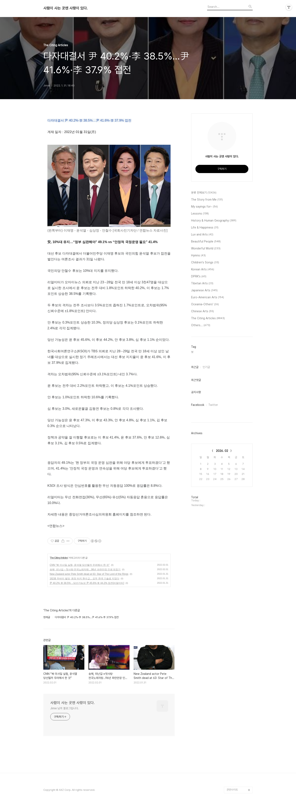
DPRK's (198, 276)
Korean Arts (202, 270)
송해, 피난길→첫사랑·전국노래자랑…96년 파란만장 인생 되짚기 (85, 569)
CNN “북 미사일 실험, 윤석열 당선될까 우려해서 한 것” (80, 565)
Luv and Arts (202, 235)
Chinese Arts (202, 311)
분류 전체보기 (203, 193)
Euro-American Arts (207, 297)
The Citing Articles (59, 557)
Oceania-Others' (205, 304)
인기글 (206, 367)
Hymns (198, 256)
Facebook (197, 404)
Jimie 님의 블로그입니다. (64, 708)
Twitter (213, 404)
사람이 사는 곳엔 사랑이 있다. (65, 8)
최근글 (194, 367)
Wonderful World (205, 249)
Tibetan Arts (202, 283)
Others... (200, 325)
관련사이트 (232, 789)
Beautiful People (206, 242)
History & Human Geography (213, 221)
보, (192, 352)
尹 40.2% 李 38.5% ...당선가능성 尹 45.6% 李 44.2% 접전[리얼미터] (87, 583)
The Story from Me (207, 200)
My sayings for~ (204, 207)
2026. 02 (222, 451)
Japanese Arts (204, 290)
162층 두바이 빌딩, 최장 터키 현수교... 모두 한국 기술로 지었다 (84, 578)
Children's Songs (205, 263)
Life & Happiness (204, 228)
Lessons (200, 214)
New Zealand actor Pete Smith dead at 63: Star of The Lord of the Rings (89, 574)
